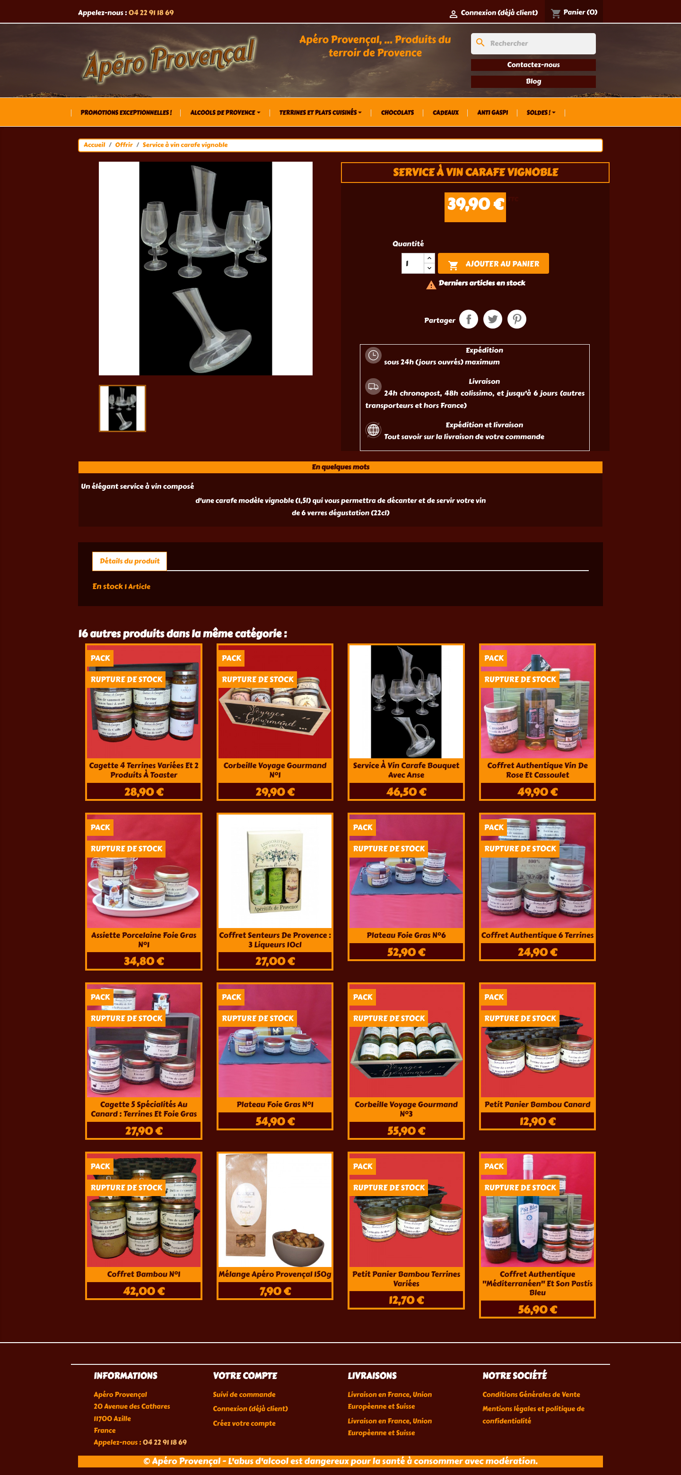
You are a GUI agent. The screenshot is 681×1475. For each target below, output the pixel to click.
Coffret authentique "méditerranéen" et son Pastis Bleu (537, 1283)
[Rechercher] (533, 43)
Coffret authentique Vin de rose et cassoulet (537, 770)
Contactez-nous (533, 65)
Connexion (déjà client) (250, 1409)
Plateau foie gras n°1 (275, 1105)
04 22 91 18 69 (151, 13)
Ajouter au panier (493, 264)
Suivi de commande (244, 1395)
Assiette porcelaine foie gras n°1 (143, 940)
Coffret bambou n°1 (143, 1274)
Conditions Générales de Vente (531, 1395)
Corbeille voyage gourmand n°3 (406, 1109)
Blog (533, 81)
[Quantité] (413, 263)
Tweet (492, 319)
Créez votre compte (244, 1424)
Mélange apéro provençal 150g (274, 1274)
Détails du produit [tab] (129, 561)
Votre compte (245, 1376)
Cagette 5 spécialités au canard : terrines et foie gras (144, 1109)
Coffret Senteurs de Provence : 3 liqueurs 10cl (275, 940)
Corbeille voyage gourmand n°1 (274, 770)
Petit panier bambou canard (537, 1105)
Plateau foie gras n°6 (406, 935)
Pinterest (516, 319)
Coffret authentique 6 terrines (537, 935)
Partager (468, 319)
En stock (107, 586)
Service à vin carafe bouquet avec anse (406, 770)
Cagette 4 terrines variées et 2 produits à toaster (144, 770)
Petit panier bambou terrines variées (406, 1279)
